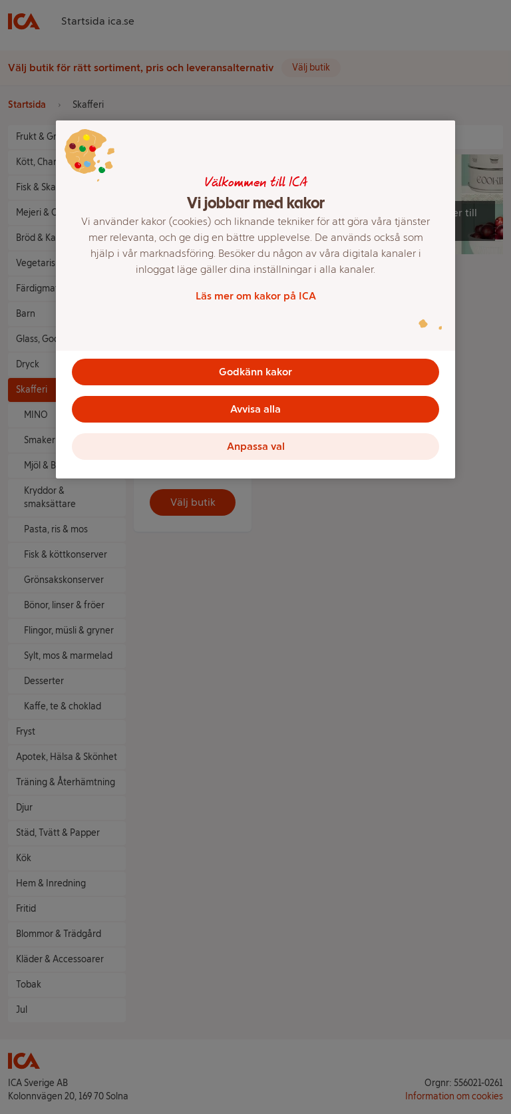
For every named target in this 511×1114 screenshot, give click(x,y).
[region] (255, 299)
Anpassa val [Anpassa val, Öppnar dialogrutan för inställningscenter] (256, 446)
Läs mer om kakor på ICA (256, 295)
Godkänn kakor (255, 371)
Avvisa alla (255, 409)
